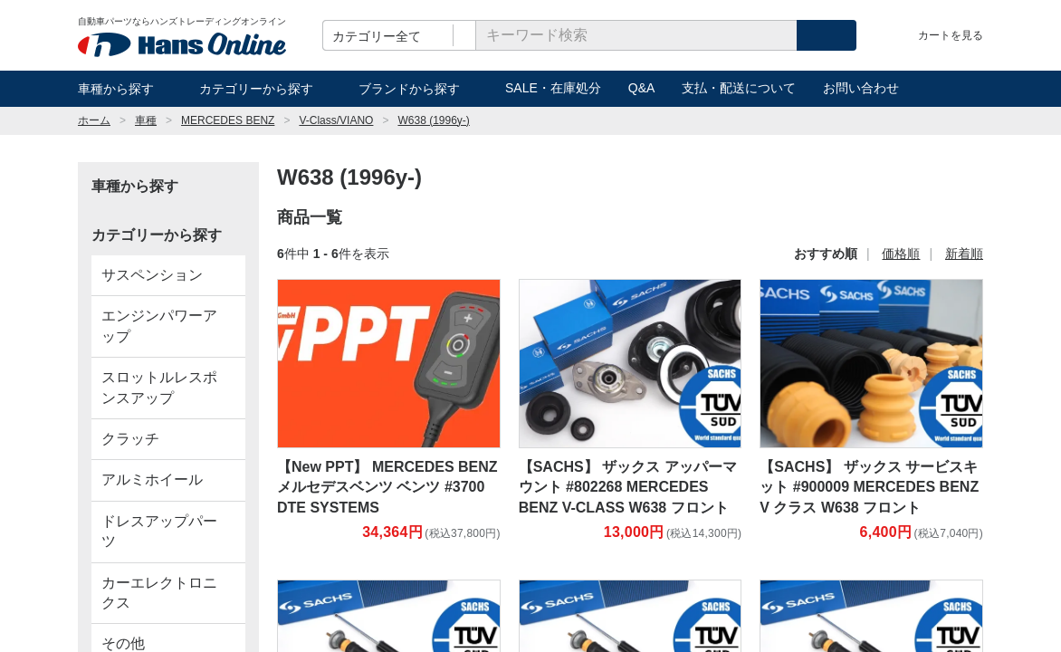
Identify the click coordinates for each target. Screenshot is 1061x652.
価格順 (901, 253)
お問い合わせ (861, 88)
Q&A (641, 88)
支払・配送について (739, 88)
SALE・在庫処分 (553, 88)
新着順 (964, 253)
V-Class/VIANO (336, 120)
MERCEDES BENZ (227, 120)
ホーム (94, 120)
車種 (146, 120)
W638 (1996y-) (433, 120)
